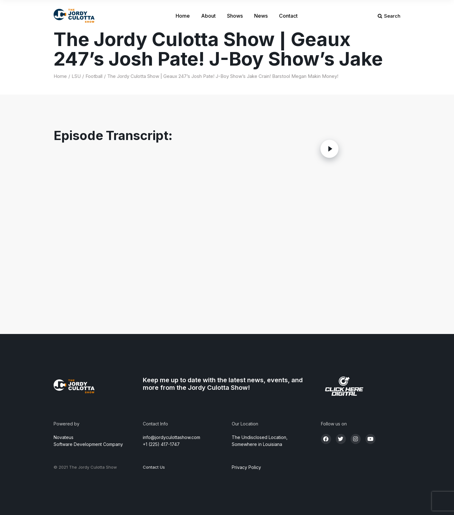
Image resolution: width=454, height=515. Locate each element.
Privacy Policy (246, 467)
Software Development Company (88, 444)
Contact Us (154, 467)
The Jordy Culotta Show (93, 467)
